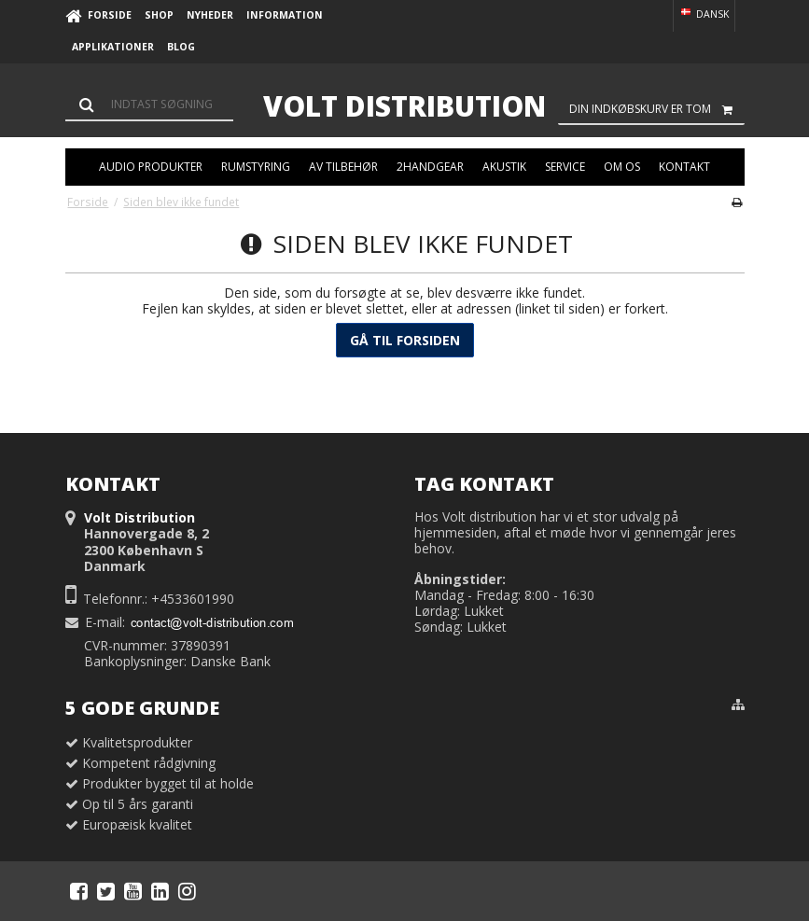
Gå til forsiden (405, 340)
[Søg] (149, 104)
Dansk (703, 14)
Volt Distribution (404, 106)
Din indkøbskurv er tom (657, 109)
